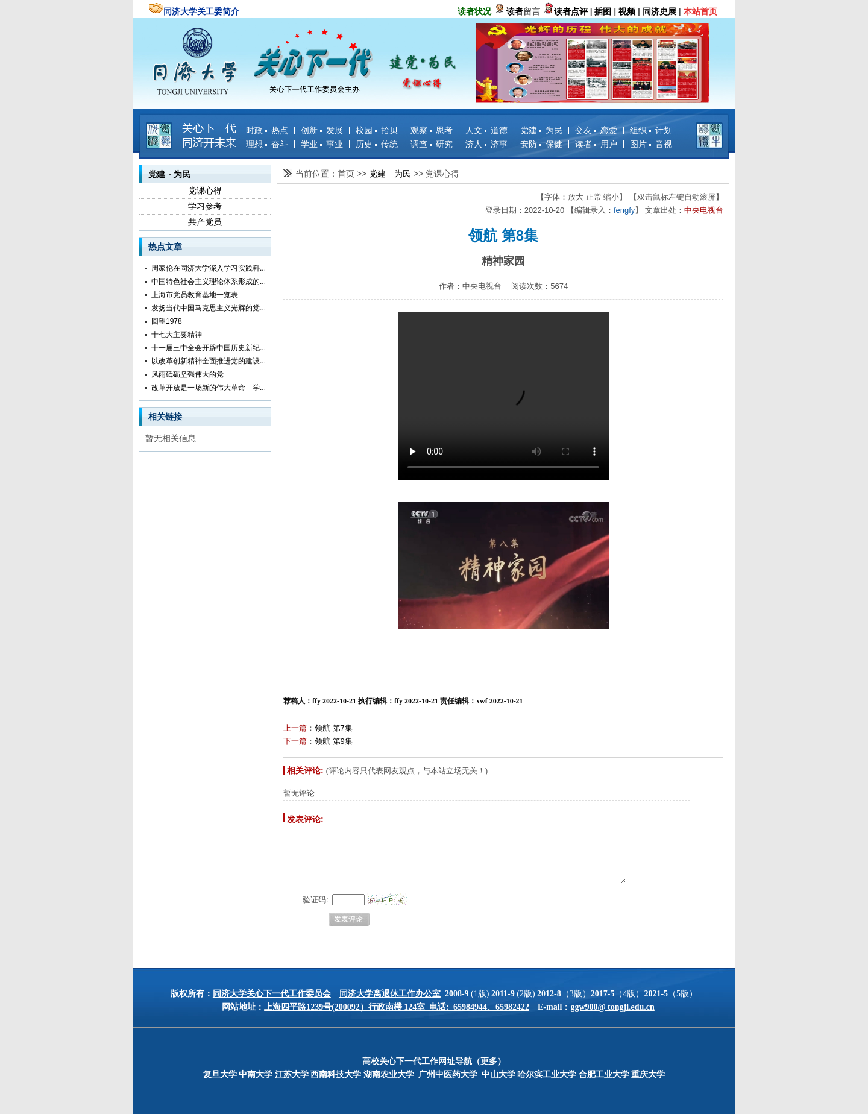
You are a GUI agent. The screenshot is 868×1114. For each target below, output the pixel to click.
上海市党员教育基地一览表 (194, 295)
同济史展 (659, 11)
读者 (514, 11)
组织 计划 (651, 130)
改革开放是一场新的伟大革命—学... (208, 387)
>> (363, 173)
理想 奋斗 (267, 144)
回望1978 (166, 321)
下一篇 (295, 741)
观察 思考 (431, 130)
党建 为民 (541, 130)
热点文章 (165, 246)
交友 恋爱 (596, 130)
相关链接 (165, 416)
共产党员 (205, 222)
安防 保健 (541, 144)
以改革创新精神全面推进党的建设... (208, 361)
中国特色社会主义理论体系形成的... (208, 281)
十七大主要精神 (176, 334)
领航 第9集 (334, 741)
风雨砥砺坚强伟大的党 (187, 374)
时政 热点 (267, 130)
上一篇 (295, 727)
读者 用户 (596, 144)
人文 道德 (486, 130)
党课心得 (205, 190)
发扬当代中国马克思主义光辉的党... (208, 308)
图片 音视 (651, 144)
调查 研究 (431, 144)
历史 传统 (377, 144)
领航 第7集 (334, 727)
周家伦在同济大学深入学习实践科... (208, 268)
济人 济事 (486, 144)
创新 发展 (322, 130)
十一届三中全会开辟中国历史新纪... (208, 348)
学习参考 (205, 206)
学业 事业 (322, 144)
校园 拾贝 (377, 130)
